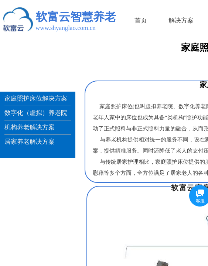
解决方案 (181, 20)
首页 (140, 20)
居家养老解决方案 (29, 141)
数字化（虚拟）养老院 (35, 112)
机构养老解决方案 (29, 127)
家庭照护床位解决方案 (35, 98)
